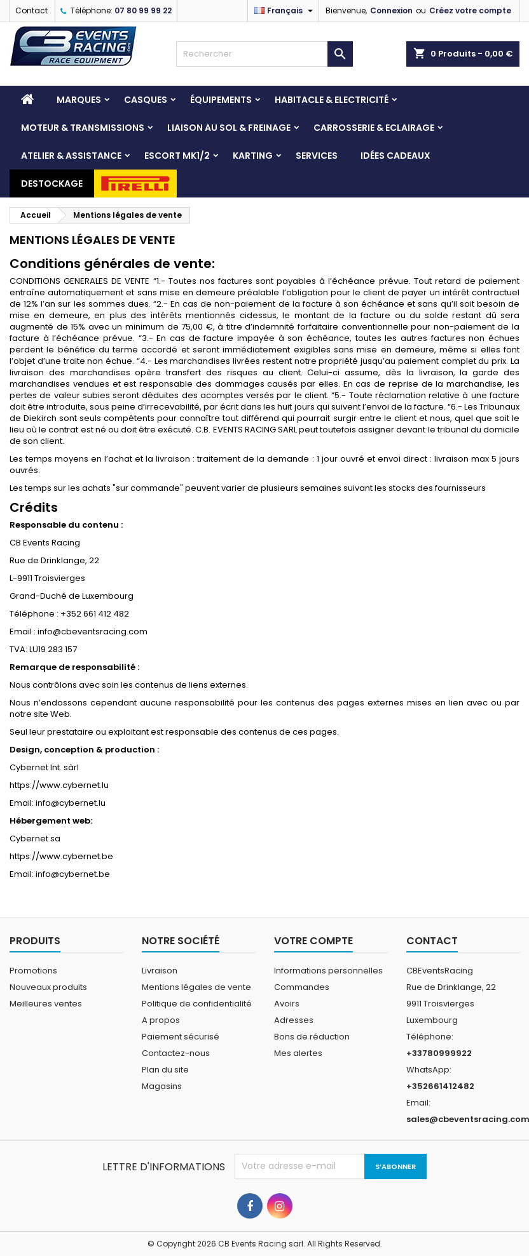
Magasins (162, 1086)
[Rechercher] (264, 54)
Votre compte (313, 940)
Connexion (391, 10)
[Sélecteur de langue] (285, 11)
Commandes (301, 987)
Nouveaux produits (48, 987)
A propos (161, 1020)
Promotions (33, 971)
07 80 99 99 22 (143, 10)
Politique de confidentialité (197, 1004)
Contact (31, 10)
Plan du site (165, 1070)
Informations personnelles (328, 971)
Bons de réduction (312, 1037)
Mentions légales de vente (196, 987)
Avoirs (286, 1004)
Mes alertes (298, 1053)
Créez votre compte (470, 10)
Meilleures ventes (46, 1004)
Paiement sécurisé (180, 1037)
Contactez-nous (176, 1053)
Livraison (159, 971)
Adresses (293, 1020)
